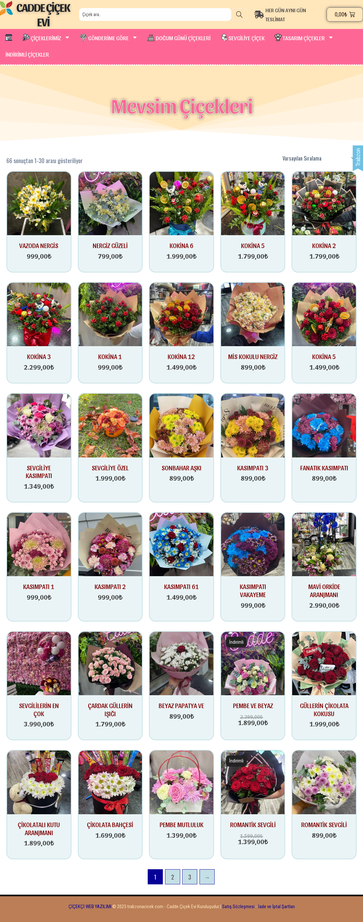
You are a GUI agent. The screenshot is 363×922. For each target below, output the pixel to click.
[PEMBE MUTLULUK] (181, 782)
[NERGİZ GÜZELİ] (110, 202)
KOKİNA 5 (253, 245)
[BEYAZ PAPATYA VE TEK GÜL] (181, 662)
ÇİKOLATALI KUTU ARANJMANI (39, 828)
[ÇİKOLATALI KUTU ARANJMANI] (39, 782)
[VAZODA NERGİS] (39, 202)
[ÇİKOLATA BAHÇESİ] (110, 782)
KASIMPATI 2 (110, 586)
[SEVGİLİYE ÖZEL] (110, 425)
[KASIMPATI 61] (181, 543)
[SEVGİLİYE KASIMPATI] (39, 425)
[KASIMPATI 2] (110, 543)
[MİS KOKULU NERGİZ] (253, 313)
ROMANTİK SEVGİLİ (253, 824)
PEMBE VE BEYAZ (253, 705)
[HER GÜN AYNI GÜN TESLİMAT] (290, 14)
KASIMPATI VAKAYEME (253, 590)
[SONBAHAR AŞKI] (181, 425)
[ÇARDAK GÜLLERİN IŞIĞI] (110, 662)
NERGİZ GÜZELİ (110, 245)
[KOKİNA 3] (39, 313)
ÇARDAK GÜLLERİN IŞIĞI (110, 709)
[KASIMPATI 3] (253, 425)
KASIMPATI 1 (38, 586)
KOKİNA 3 (39, 356)
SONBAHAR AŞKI (181, 468)
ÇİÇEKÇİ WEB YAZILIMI (90, 906)
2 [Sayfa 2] (172, 877)
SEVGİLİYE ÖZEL (110, 468)
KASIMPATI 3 (252, 468)
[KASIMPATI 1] (39, 543)
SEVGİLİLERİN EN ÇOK (39, 709)
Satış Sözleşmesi (238, 906)
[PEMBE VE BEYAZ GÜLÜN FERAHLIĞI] (253, 662)
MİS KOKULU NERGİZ (252, 356)
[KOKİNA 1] (110, 313)
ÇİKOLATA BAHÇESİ (110, 824)
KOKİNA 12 (181, 356)
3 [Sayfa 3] (189, 877)
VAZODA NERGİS (38, 245)
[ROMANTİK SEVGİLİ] (253, 782)
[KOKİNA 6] (181, 202)
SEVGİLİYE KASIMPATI (39, 472)
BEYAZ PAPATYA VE (181, 705)
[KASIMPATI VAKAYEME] (253, 543)
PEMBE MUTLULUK (181, 824)
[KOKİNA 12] (181, 313)
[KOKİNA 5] (253, 202)
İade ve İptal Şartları (276, 906)
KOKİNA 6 (181, 245)
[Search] (239, 14)
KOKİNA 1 (110, 356)
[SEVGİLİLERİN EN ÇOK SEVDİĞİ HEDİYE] (39, 662)
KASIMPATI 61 (181, 586)
